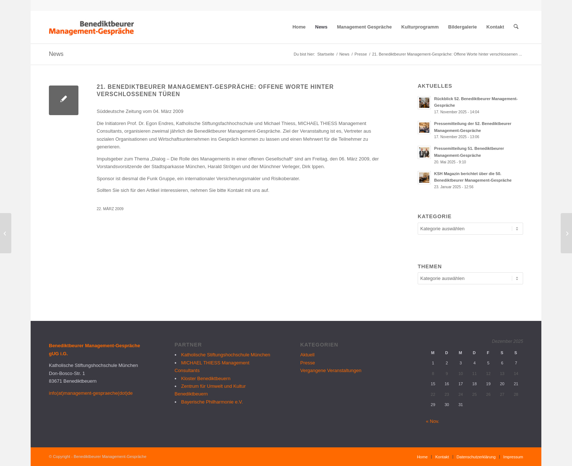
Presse (307, 362)
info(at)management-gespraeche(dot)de (91, 393)
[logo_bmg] (92, 27)
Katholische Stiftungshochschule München (225, 354)
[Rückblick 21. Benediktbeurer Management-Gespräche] (5, 233)
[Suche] (516, 27)
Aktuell (307, 354)
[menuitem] (299, 27)
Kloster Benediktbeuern (206, 378)
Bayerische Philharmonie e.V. (212, 402)
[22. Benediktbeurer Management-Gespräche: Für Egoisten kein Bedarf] (566, 233)
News (56, 54)
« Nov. (433, 421)
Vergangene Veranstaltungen (331, 370)
